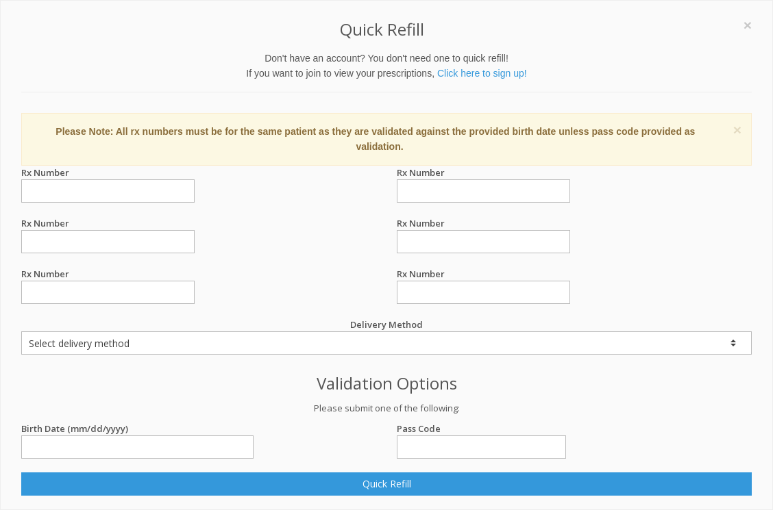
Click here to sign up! (482, 73)
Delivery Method (386, 336)
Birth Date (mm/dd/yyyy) (137, 428)
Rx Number (108, 172)
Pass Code (481, 428)
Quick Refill (387, 483)
